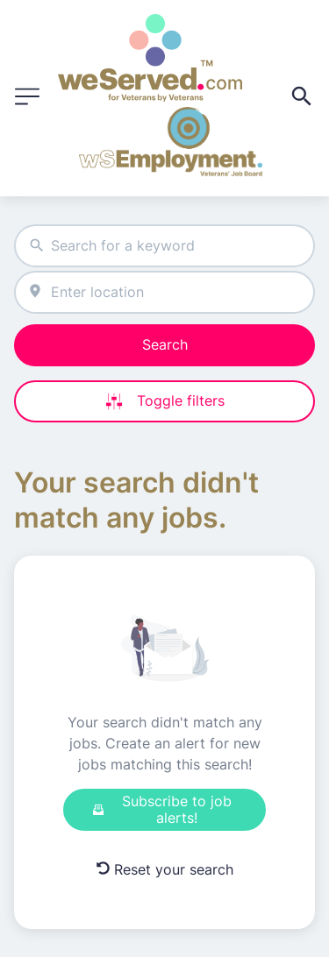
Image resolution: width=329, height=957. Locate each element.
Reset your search (165, 869)
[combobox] (164, 245)
